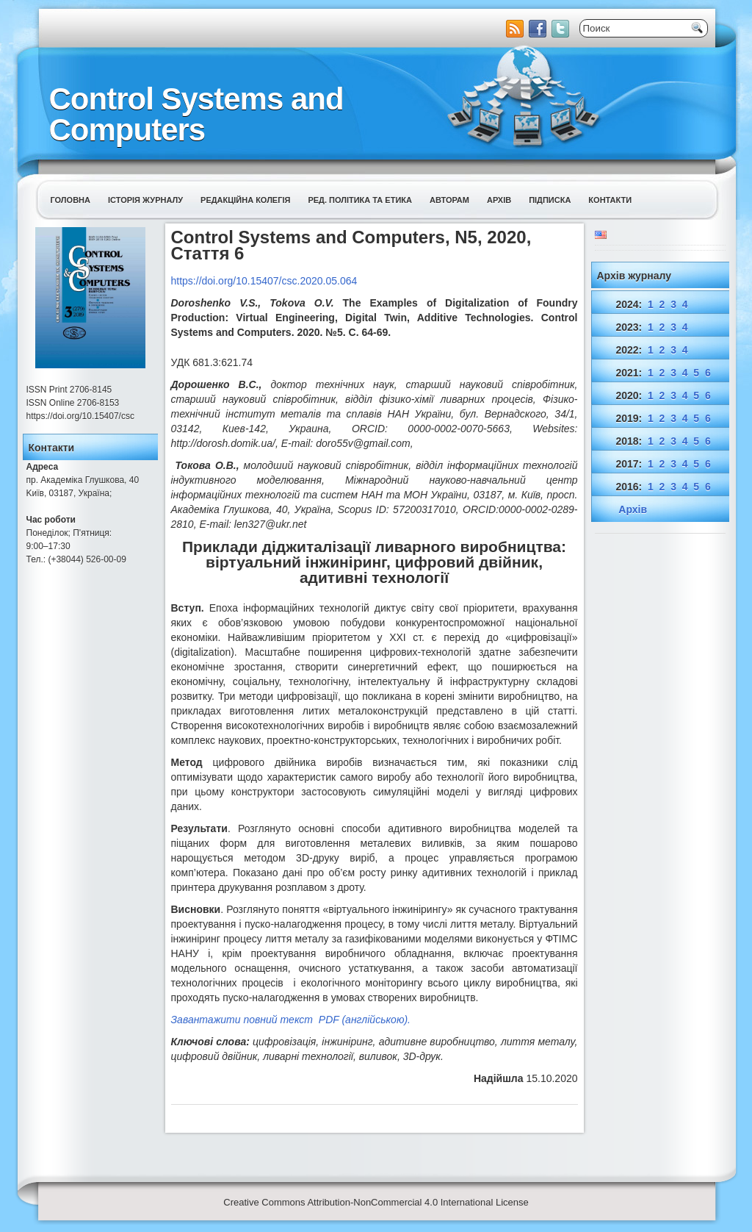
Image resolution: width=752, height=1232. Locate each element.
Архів (499, 200)
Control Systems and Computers (196, 114)
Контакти (610, 200)
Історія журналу (145, 200)
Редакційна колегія (245, 200)
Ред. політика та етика (360, 200)
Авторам (449, 200)
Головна (70, 200)
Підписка (550, 200)
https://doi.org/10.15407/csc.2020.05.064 (264, 281)
